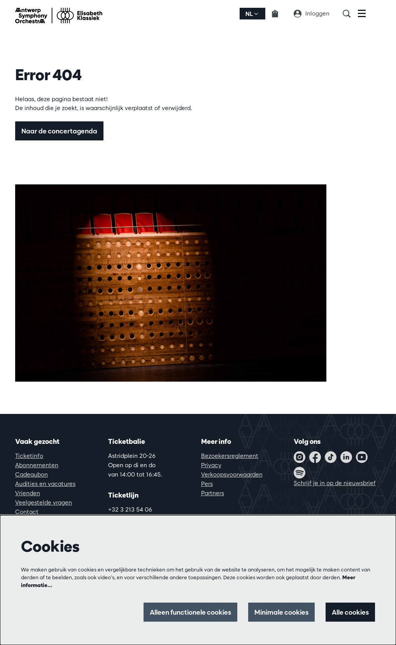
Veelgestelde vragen (43, 502)
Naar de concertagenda (59, 131)
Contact (27, 511)
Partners (212, 493)
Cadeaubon (31, 474)
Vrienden (27, 493)
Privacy (211, 465)
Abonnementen (36, 465)
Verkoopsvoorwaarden (232, 474)
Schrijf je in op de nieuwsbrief (335, 483)
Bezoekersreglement (229, 455)
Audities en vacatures (45, 483)
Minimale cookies (281, 612)
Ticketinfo (29, 455)
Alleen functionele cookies (190, 612)
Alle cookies (350, 612)
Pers (207, 483)
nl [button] (251, 14)
